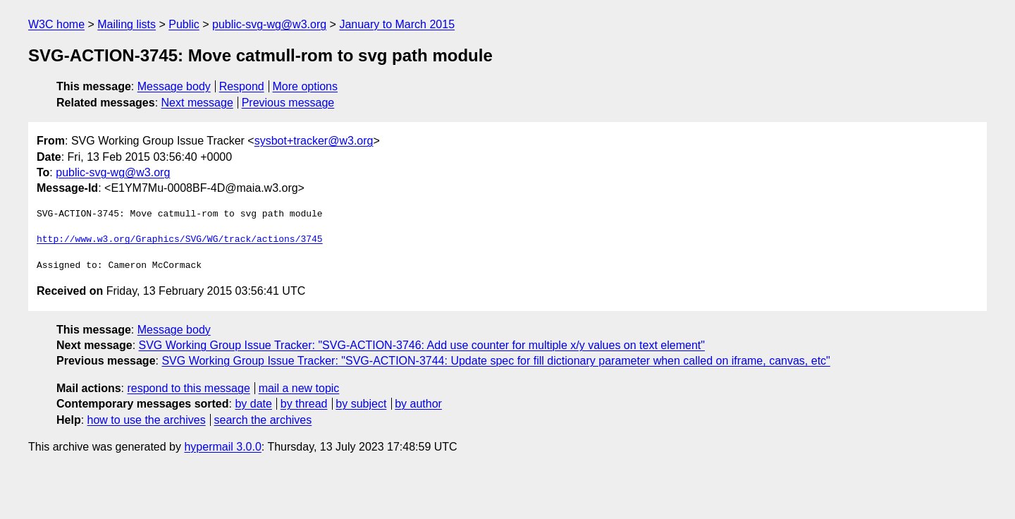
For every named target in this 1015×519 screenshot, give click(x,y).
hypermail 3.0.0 (222, 447)
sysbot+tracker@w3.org (314, 141)
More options (305, 86)
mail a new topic (299, 388)
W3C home (56, 24)
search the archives (263, 420)
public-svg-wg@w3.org (269, 24)
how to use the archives (146, 420)
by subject (361, 404)
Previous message (288, 103)
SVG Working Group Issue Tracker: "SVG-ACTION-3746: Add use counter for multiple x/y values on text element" (422, 345)
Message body (174, 86)
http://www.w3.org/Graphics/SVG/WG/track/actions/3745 (180, 239)
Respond (241, 86)
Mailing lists (126, 24)
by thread (304, 404)
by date (253, 404)
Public (183, 24)
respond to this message (188, 388)
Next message (197, 103)
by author (418, 404)
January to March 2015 (397, 24)
